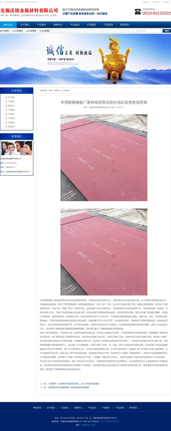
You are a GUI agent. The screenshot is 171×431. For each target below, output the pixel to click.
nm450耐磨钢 (31, 31)
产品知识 (75, 24)
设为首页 (156, 2)
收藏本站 (146, 2)
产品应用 (108, 24)
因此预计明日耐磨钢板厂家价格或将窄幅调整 (69, 387)
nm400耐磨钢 (44, 31)
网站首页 (37, 408)
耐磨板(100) (86, 425)
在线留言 (11, 122)
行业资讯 (66, 90)
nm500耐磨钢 (17, 31)
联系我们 (166, 2)
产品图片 (91, 24)
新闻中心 (58, 24)
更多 (93, 425)
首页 (50, 90)
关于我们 (25, 24)
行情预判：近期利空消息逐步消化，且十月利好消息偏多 (74, 384)
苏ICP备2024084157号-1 (110, 421)
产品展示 (41, 24)
